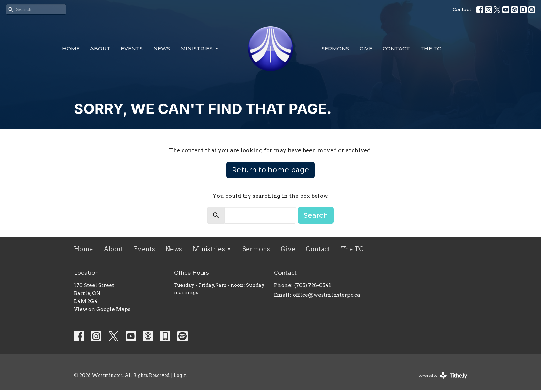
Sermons (335, 48)
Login (180, 375)
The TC (430, 48)
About (100, 48)
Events (132, 48)
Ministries (199, 48)
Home (71, 48)
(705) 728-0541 (312, 285)
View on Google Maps (102, 309)
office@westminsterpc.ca (326, 295)
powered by (443, 375)
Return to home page (270, 170)
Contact (462, 9)
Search (316, 215)
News (161, 48)
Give (366, 48)
